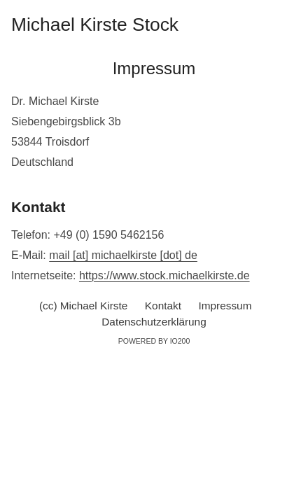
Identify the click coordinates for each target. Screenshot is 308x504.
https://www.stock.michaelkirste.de (164, 275)
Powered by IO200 (154, 341)
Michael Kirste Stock (94, 24)
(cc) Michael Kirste (83, 306)
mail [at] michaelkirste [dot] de (123, 255)
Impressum (225, 306)
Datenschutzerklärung (154, 322)
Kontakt (163, 306)
